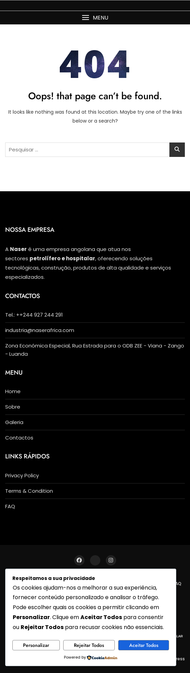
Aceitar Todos (143, 645)
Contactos (19, 437)
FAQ (10, 506)
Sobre (12, 406)
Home (13, 391)
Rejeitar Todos (89, 645)
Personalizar (36, 645)
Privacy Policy (22, 475)
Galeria (14, 422)
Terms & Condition (29, 490)
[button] (95, 17)
